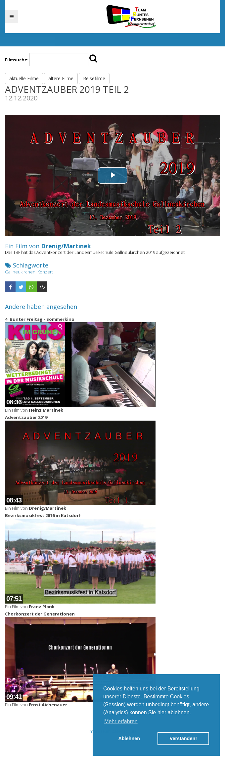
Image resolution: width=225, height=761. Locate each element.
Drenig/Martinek (66, 246)
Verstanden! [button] (183, 738)
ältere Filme (60, 78)
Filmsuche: (16, 60)
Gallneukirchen (20, 272)
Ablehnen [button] (129, 738)
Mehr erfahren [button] (121, 721)
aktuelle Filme (24, 78)
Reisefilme (94, 78)
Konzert (45, 272)
